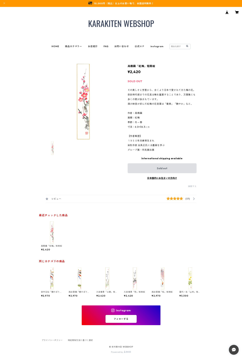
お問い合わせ (121, 46)
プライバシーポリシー (52, 340)
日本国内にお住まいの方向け (162, 178)
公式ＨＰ (139, 46)
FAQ (106, 46)
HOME (55, 46)
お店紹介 (93, 46)
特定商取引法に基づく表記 (80, 340)
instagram (157, 46)
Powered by (121, 352)
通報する (192, 186)
